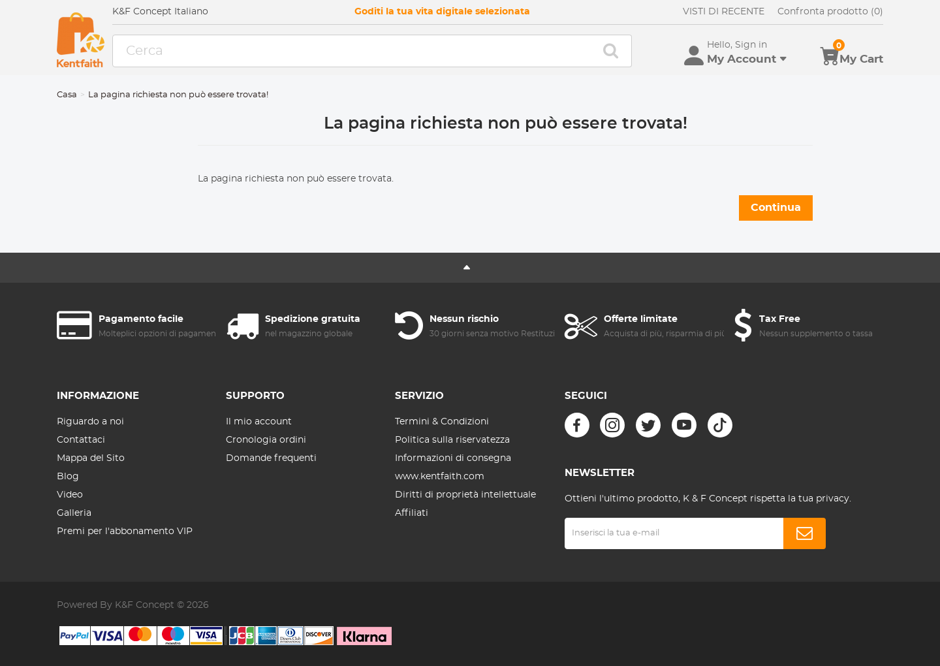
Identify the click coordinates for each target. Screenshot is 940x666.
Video (70, 495)
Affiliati (411, 513)
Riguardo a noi (90, 421)
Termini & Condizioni (442, 421)
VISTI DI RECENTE (723, 11)
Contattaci (81, 440)
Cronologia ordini (266, 440)
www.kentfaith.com (439, 476)
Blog (68, 476)
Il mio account (259, 421)
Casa (67, 95)
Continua (776, 207)
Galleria (74, 513)
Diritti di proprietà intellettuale (465, 495)
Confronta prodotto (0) (830, 11)
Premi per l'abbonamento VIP (125, 531)
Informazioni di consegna (453, 458)
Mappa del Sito (91, 458)
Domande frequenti (271, 458)
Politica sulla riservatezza (452, 440)
